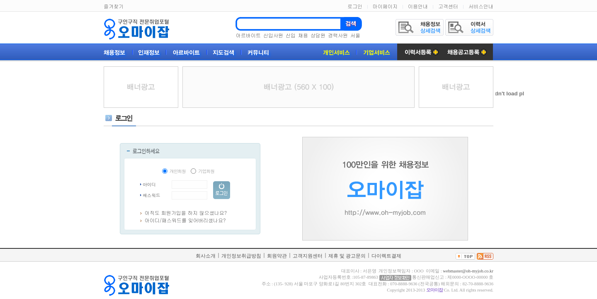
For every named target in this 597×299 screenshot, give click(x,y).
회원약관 (277, 256)
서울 (355, 35)
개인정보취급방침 (241, 256)
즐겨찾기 (114, 6)
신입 (291, 35)
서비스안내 (480, 6)
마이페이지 (385, 6)
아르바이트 (248, 35)
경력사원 (338, 35)
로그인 (354, 6)
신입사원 (273, 35)
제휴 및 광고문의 (347, 256)
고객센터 (448, 6)
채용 (303, 35)
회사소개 (206, 256)
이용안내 (418, 6)
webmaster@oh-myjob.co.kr (468, 271)
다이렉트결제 (386, 256)
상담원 (318, 35)
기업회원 (206, 171)
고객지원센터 (308, 256)
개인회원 (178, 171)
